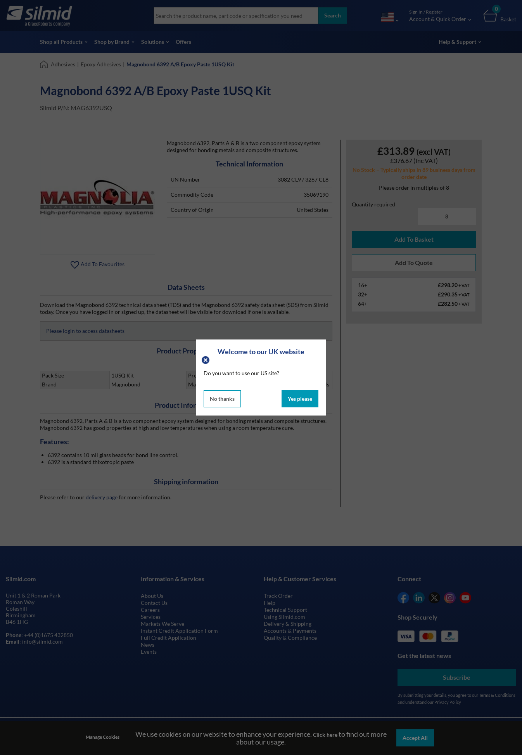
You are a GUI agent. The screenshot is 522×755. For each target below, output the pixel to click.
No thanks (222, 398)
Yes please (300, 398)
